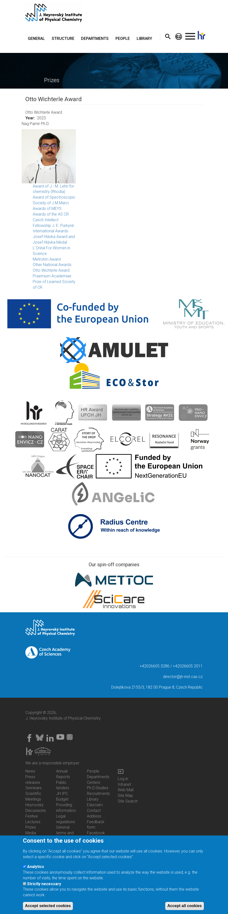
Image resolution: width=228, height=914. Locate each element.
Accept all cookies (184, 909)
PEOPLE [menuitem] (122, 38)
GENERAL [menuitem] (36, 38)
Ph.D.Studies (97, 788)
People (93, 771)
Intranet (124, 784)
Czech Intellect (45, 220)
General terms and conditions (65, 833)
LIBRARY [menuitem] (144, 38)
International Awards (50, 231)
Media (30, 833)
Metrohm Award (47, 259)
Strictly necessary (44, 886)
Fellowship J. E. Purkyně (53, 225)
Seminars (33, 788)
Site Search (128, 801)
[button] (114, 156)
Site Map (125, 795)
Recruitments (98, 793)
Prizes (30, 827)
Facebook (96, 833)
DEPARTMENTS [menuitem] (95, 38)
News (30, 771)
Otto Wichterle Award (51, 270)
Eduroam (95, 805)
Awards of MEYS (47, 208)
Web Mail (125, 790)
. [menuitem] (190, 34)
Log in (123, 778)
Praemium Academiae (52, 276)
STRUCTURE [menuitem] (63, 38)
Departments (98, 776)
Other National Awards (52, 264)
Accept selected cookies (48, 909)
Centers (93, 782)
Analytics (35, 869)
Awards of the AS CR (51, 214)
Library (92, 799)
